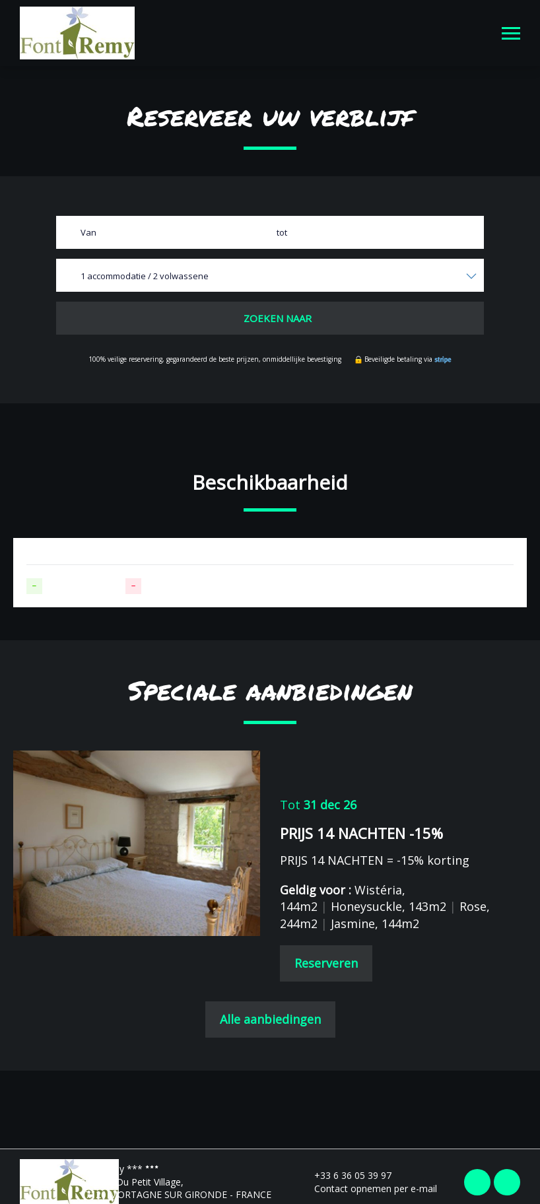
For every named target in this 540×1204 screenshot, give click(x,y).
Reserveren (326, 963)
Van (88, 232)
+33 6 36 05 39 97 (345, 1175)
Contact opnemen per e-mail (368, 1188)
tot (282, 232)
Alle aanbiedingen (270, 1019)
